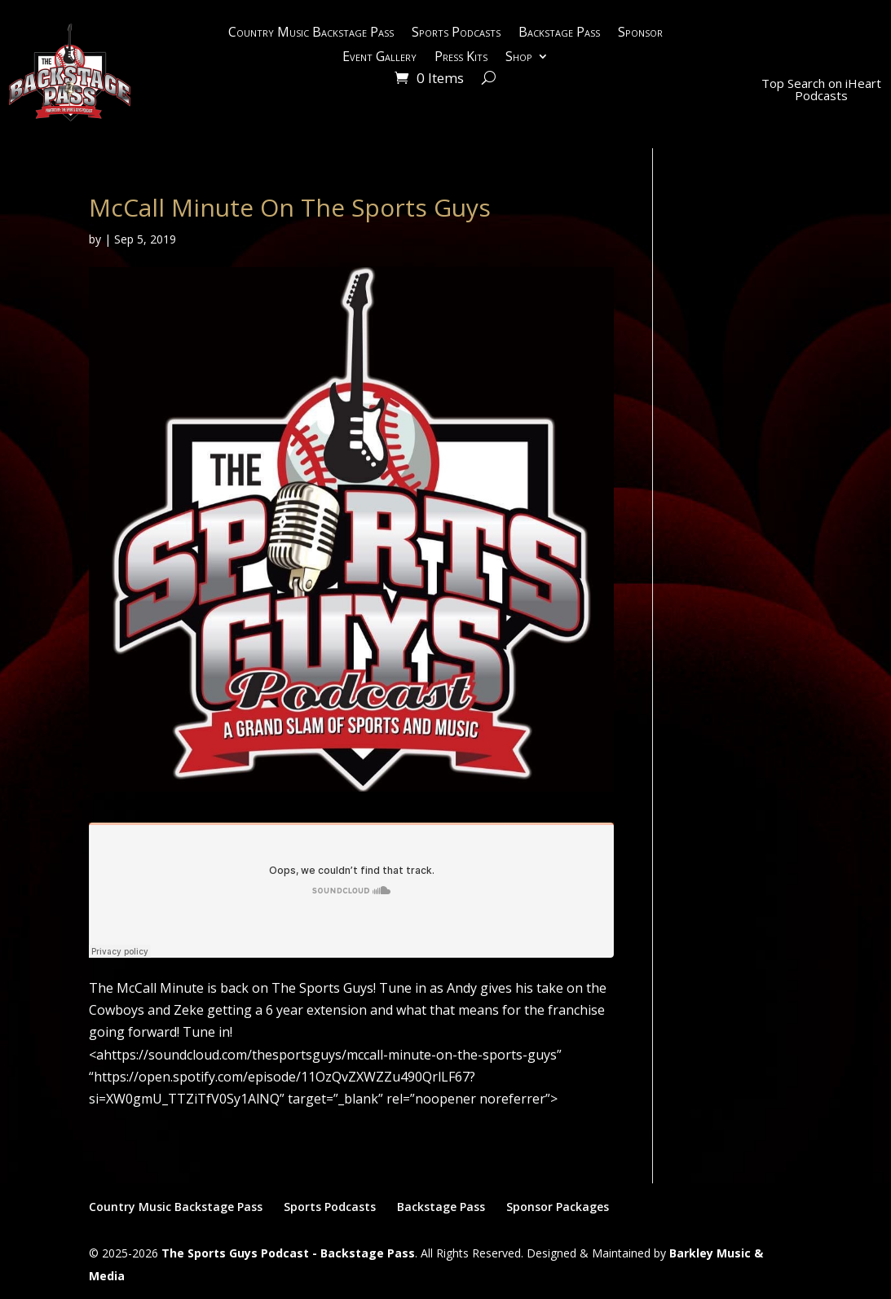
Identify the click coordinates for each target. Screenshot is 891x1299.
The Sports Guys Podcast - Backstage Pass (288, 1253)
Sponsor (640, 33)
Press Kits (460, 57)
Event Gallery (379, 57)
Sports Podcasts (456, 33)
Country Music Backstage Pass (311, 33)
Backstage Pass (559, 33)
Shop (518, 57)
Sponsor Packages (557, 1206)
